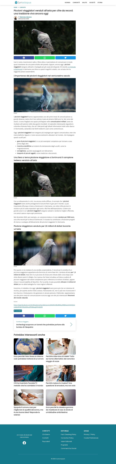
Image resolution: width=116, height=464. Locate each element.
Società (92, 2)
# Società (17, 311)
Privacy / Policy (89, 434)
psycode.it (46, 441)
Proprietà (64, 445)
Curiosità (76, 2)
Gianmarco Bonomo (26, 17)
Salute (84, 2)
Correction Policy (67, 438)
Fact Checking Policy (68, 434)
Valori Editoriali (66, 441)
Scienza (67, 2)
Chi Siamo (46, 434)
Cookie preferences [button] (91, 438)
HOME (15, 7)
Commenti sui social (68, 448)
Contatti (45, 438)
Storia (100, 2)
